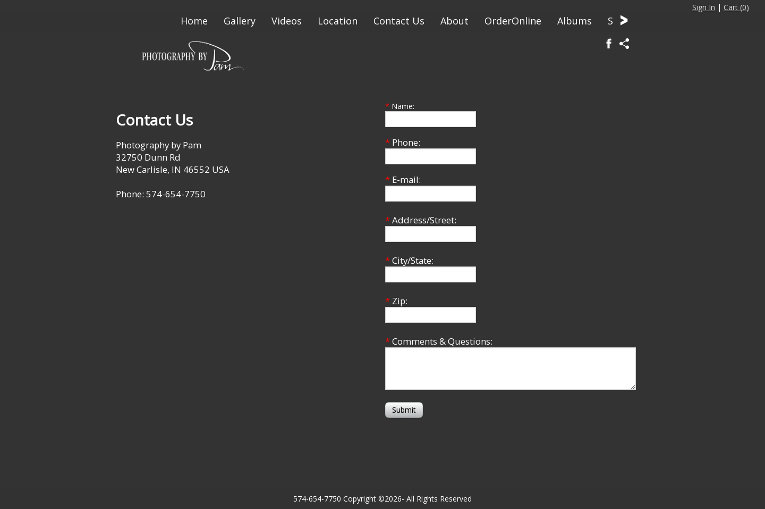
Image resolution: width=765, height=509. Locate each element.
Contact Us (398, 20)
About (454, 20)
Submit (404, 410)
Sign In (703, 7)
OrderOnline (512, 20)
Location (338, 20)
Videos (286, 20)
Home (194, 20)
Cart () (736, 7)
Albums (574, 20)
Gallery (240, 20)
